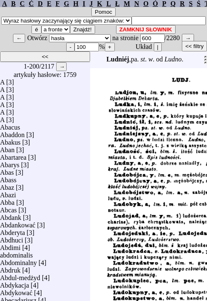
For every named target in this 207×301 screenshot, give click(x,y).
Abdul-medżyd (20, 275)
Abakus (10, 140)
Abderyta (12, 230)
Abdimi (10, 245)
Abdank (10, 215)
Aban (7, 147)
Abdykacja (14, 283)
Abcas (8, 208)
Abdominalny (18, 260)
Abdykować (16, 290)
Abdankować (17, 223)
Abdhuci (11, 238)
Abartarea (13, 155)
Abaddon (12, 132)
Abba (7, 200)
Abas (7, 170)
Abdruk (10, 268)
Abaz (7, 185)
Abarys (9, 162)
